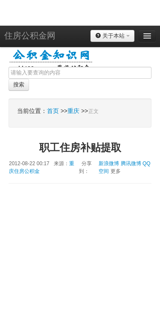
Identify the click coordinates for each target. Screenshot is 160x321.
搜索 (18, 84)
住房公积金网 (29, 35)
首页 (53, 110)
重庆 (73, 110)
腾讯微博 (131, 163)
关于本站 (112, 36)
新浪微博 (109, 163)
